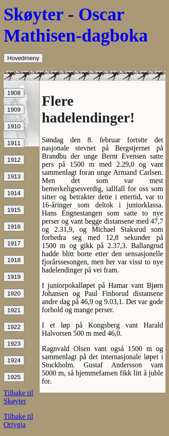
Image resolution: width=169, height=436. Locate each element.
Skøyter (34, 14)
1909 (14, 109)
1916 (14, 226)
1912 (14, 159)
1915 (14, 209)
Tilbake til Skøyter (18, 397)
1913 (14, 176)
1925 (14, 377)
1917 (14, 243)
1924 (14, 360)
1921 (14, 310)
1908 (14, 92)
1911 (14, 143)
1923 (14, 343)
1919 (14, 276)
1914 (14, 193)
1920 (14, 293)
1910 (14, 126)
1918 (14, 260)
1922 (14, 326)
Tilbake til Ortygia (18, 420)
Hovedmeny (23, 58)
